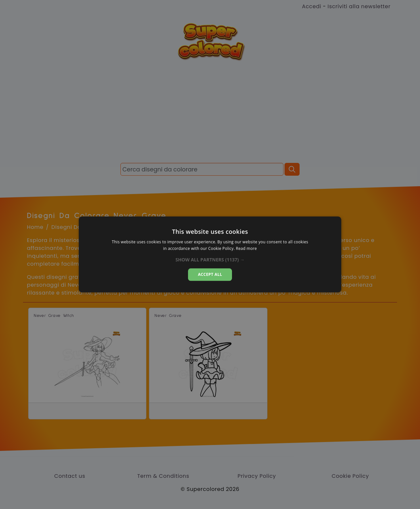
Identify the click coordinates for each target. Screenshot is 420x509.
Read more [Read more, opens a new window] (246, 249)
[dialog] (210, 254)
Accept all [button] (210, 274)
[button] (210, 260)
